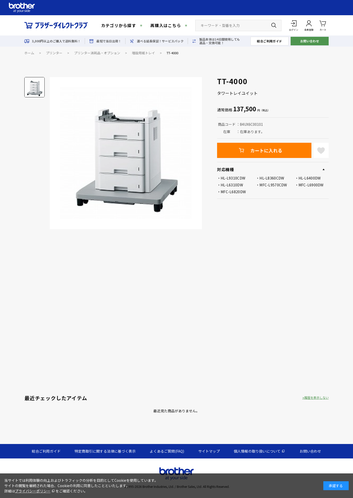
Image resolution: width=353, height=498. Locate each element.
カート (323, 25)
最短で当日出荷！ (108, 41)
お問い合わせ (309, 41)
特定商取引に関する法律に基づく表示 (105, 451)
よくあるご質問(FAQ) (167, 451)
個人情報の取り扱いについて (257, 451)
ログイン (293, 29)
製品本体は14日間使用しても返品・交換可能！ (219, 41)
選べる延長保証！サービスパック (160, 41)
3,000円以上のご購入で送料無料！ (56, 41)
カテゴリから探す (118, 25)
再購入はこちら (165, 25)
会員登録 (308, 29)
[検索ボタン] (274, 25)
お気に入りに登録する (321, 150)
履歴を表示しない (316, 397)
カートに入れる (266, 150)
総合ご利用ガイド (269, 41)
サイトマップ (209, 451)
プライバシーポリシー (32, 490)
